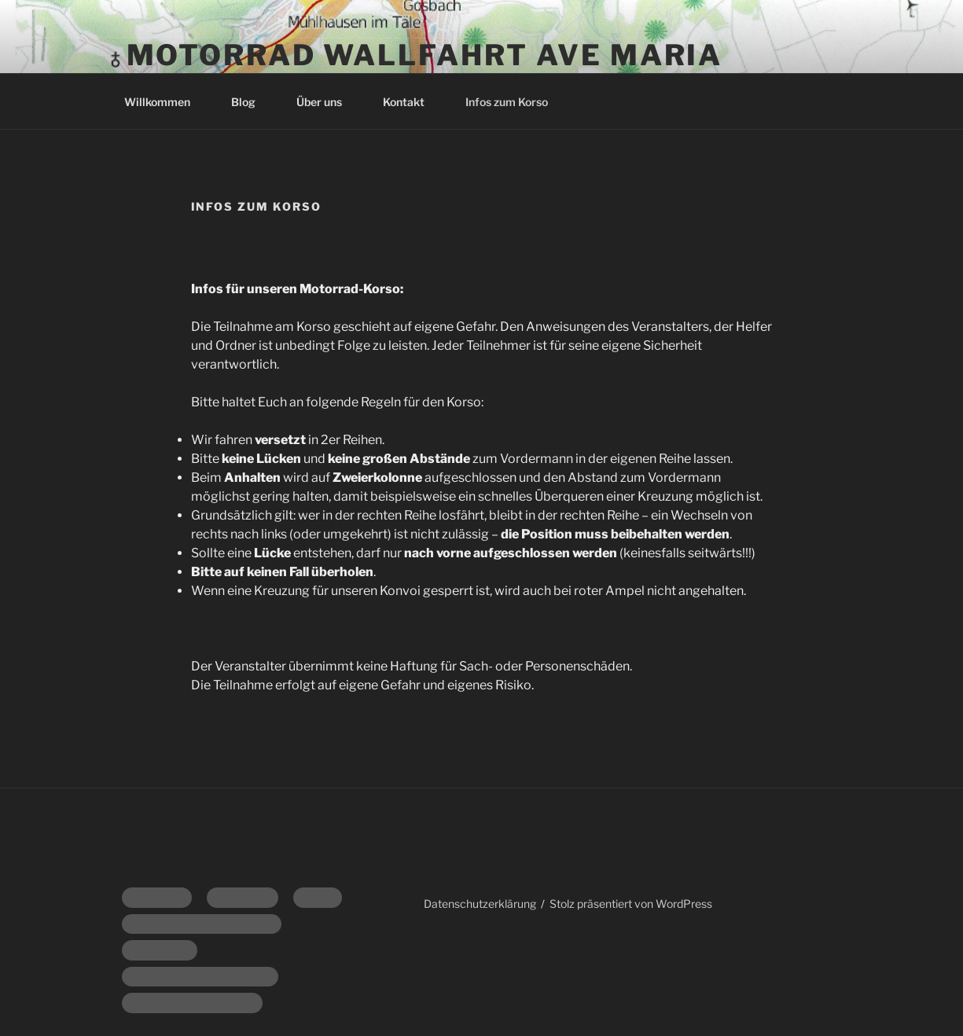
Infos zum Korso (506, 101)
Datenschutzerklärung (480, 903)
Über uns (326, 101)
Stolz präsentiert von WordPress (630, 903)
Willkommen (164, 101)
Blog (250, 101)
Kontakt (411, 101)
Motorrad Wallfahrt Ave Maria (425, 55)
